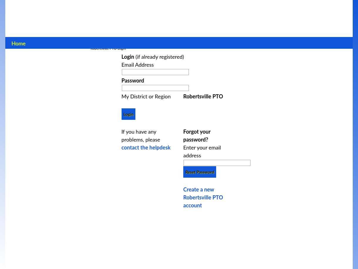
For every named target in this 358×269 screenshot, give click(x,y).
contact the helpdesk (146, 147)
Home (18, 42)
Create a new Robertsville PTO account (203, 197)
